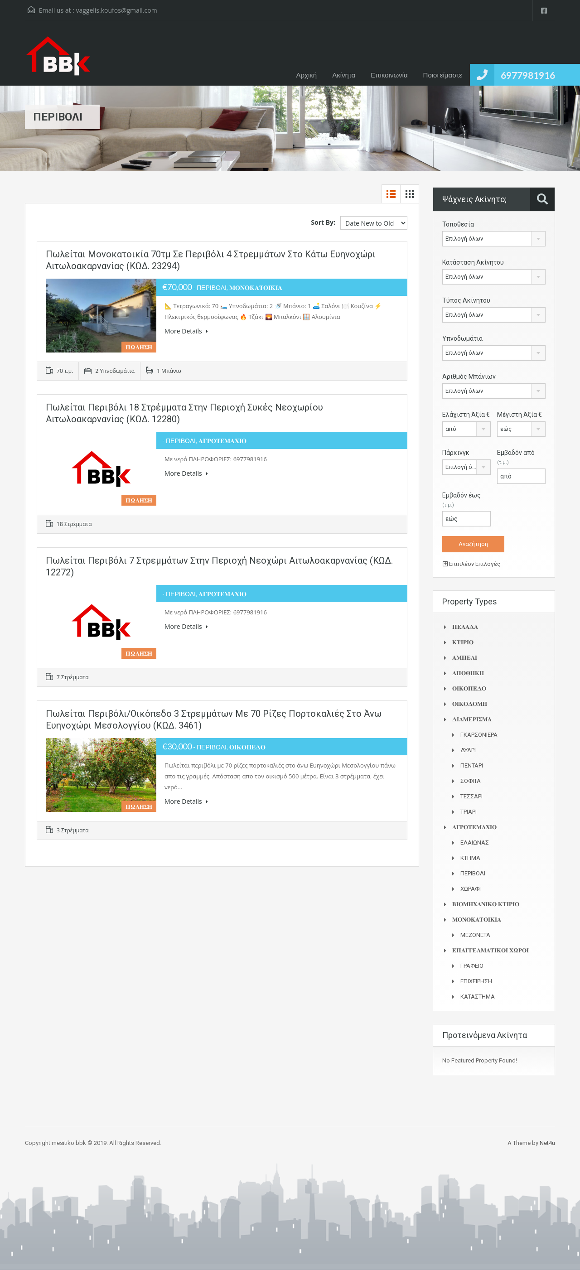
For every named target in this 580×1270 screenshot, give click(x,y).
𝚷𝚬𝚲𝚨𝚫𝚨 (465, 626)
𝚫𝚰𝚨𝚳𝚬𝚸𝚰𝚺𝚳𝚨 (472, 719)
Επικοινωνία (389, 75)
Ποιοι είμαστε (442, 75)
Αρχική (306, 75)
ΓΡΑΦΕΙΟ (471, 965)
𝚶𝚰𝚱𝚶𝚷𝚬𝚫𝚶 (469, 688)
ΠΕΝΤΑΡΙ (471, 765)
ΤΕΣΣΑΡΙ (471, 796)
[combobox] (494, 238)
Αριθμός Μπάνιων (469, 376)
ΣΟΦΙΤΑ (470, 780)
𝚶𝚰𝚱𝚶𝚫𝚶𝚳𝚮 (469, 703)
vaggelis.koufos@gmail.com (116, 10)
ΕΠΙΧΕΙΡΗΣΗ (476, 981)
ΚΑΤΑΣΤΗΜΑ (477, 996)
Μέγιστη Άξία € (519, 414)
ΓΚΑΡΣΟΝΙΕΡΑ (479, 734)
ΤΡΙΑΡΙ (468, 811)
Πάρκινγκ (455, 452)
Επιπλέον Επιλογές (471, 563)
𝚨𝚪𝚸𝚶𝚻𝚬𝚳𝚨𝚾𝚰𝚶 (474, 827)
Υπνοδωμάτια (462, 338)
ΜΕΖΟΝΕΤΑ (475, 935)
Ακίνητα (343, 75)
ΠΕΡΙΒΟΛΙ (472, 873)
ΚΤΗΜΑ (470, 858)
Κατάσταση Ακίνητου (473, 262)
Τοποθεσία (458, 224)
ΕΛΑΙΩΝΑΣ (474, 842)
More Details (186, 331)
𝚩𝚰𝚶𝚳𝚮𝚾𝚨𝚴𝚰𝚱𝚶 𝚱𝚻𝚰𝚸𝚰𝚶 (485, 904)
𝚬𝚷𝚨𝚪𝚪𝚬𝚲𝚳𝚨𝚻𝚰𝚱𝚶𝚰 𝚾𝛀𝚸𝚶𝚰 (490, 950)
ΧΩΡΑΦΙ (470, 888)
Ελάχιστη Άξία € (466, 414)
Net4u (547, 1143)
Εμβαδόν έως (461, 500)
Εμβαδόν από (516, 457)
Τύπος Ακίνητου (466, 300)
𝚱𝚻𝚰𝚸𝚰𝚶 (463, 642)
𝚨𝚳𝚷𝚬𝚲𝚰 (464, 657)
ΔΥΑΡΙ (468, 750)
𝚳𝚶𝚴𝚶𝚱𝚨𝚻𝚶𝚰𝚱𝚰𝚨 (476, 919)
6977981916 (528, 75)
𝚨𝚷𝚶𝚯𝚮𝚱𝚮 (468, 673)
